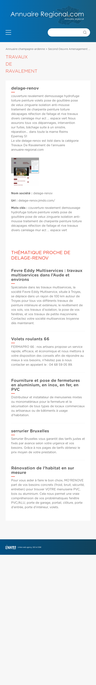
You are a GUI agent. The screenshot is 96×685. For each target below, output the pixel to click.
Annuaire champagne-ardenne (25, 49)
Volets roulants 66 (30, 339)
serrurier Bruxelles (30, 431)
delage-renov (31, 140)
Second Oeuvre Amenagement (68, 49)
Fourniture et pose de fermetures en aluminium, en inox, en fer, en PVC (45, 385)
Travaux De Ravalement (28, 145)
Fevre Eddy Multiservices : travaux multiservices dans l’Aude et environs (46, 275)
